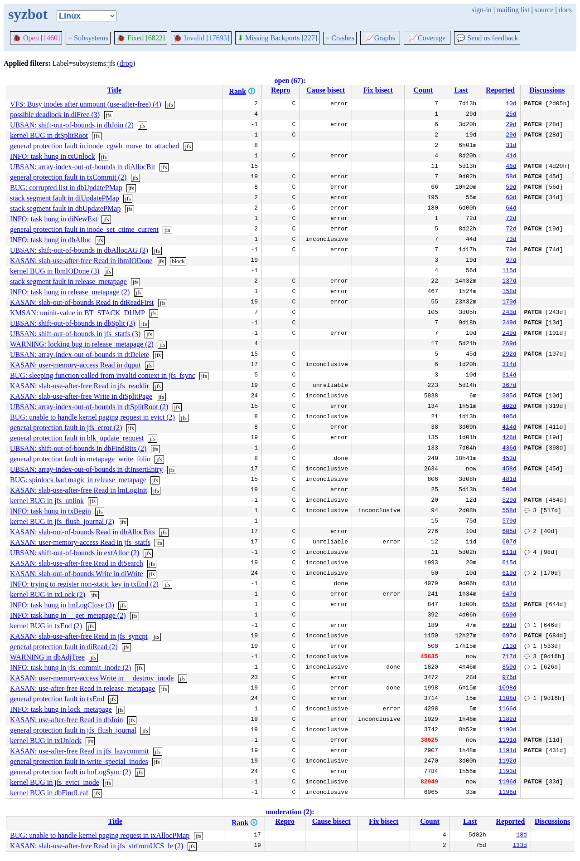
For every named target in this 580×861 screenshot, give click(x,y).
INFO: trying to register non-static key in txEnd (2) (84, 584)
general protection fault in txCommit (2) (68, 177)
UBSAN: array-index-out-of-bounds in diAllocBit (82, 167)
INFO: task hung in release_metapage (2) (70, 292)
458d (509, 469)
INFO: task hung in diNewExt (53, 219)
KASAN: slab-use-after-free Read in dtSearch (76, 563)
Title (114, 90)
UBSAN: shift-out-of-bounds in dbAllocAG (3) (79, 250)
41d (511, 156)
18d (521, 836)
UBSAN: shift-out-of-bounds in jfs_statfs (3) (75, 334)
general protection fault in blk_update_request (77, 438)
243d (509, 313)
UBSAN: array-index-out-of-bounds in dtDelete (79, 354)
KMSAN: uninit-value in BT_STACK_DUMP (77, 313)
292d (509, 355)
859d (509, 668)
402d (509, 407)
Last (461, 90)
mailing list (513, 10)
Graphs (380, 38)
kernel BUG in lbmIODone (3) (54, 271)
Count (423, 90)
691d (509, 626)
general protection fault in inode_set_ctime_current (84, 229)
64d (511, 209)
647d (509, 595)
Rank (237, 91)
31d (511, 146)
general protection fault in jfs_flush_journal (73, 730)
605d (509, 532)
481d (509, 480)
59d (511, 188)
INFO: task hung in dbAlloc (51, 240)
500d (509, 490)
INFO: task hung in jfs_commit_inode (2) (70, 667)
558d (509, 511)
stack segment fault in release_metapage (68, 281)
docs (565, 10)
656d (509, 605)
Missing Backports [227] (277, 38)
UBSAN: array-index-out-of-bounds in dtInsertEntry (86, 469)
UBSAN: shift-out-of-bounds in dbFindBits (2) (78, 448)
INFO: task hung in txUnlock (52, 156)
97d (511, 261)
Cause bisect (325, 90)
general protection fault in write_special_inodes (79, 761)
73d (511, 240)
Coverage (427, 38)
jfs (170, 104)
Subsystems (88, 38)
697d (509, 636)
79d (511, 250)
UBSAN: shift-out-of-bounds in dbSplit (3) (72, 323)
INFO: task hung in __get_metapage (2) (68, 615)
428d (509, 438)
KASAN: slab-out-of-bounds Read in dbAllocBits (82, 532)
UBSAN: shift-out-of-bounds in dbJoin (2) (72, 125)
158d (509, 292)
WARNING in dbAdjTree (47, 657)
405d (509, 417)
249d (509, 323)
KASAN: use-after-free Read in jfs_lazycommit (79, 751)
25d (511, 115)
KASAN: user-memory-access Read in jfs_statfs (80, 542)
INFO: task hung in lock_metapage (61, 709)
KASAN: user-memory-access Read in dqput (75, 365)
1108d (508, 699)
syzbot (28, 14)
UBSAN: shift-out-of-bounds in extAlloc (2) (74, 553)
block (178, 261)
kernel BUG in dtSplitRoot (49, 135)
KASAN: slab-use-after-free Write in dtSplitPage (81, 396)
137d (509, 282)
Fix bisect (378, 90)
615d (509, 563)
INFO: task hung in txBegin (50, 511)
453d (509, 459)
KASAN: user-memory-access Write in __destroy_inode (92, 678)
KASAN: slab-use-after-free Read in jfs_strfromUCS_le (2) (96, 846)
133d (520, 846)
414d (509, 428)
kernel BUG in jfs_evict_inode (54, 782)
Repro (280, 90)
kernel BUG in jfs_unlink (47, 500)
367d (509, 386)
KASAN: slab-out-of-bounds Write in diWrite (76, 573)
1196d (508, 782)
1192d (508, 762)
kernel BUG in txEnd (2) (46, 626)
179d (509, 302)
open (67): (290, 80)
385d (509, 396)
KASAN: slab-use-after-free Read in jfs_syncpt (79, 636)
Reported (500, 90)
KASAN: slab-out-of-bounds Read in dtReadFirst (82, 302)
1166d (508, 709)
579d (509, 522)
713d (509, 647)
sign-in (481, 10)
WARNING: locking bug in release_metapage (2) (82, 344)
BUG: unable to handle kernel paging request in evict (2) (92, 417)
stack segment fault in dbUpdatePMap (65, 208)
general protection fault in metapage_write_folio (80, 459)
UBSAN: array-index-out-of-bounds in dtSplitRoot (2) (89, 407)
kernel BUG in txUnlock (46, 740)
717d (509, 657)
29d (511, 125)
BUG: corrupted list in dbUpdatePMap (66, 187)
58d (511, 177)
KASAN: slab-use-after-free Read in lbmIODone (81, 260)
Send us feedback (487, 38)
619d (509, 574)
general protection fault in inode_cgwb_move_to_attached (94, 146)
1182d (508, 720)
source (544, 10)
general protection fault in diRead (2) (64, 647)
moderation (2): (290, 812)
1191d (508, 741)
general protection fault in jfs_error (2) (66, 427)
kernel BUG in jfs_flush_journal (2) (62, 521)
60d (511, 198)
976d (509, 678)
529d (509, 501)
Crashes (339, 38)
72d (511, 219)
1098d (508, 689)
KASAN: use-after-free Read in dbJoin (66, 720)
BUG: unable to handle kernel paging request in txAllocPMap (99, 835)
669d (509, 616)
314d (509, 365)
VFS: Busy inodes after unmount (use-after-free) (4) (85, 104)
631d (509, 584)
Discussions (547, 90)
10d (511, 104)
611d (509, 553)
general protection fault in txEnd (57, 699)
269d (509, 344)
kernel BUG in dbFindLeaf (49, 793)
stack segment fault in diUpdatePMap (64, 198)
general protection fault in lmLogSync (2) (70, 772)
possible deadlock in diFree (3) (55, 114)
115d (509, 271)
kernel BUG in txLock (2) (47, 594)
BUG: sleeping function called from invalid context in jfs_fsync (102, 375)
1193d (508, 772)
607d (509, 542)
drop (126, 63)
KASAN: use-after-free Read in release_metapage (82, 688)
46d (511, 167)
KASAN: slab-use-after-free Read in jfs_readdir (79, 386)
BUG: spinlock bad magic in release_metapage (78, 480)
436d (509, 449)
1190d (508, 730)
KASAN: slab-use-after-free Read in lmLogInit (78, 490)
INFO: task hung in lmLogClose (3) (62, 605)
